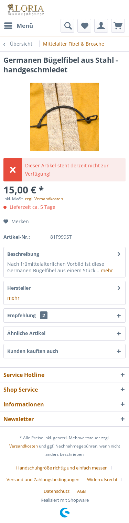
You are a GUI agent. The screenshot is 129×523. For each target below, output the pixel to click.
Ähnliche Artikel (26, 333)
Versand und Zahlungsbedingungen (43, 479)
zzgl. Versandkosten (44, 199)
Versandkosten (23, 446)
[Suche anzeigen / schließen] (67, 26)
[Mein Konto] (101, 26)
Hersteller (19, 288)
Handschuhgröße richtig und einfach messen (62, 468)
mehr (106, 270)
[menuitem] (18, 26)
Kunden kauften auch (32, 351)
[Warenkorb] (118, 26)
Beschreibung (23, 254)
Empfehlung (27, 315)
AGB (81, 491)
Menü (18, 24)
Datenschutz (56, 491)
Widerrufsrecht (102, 479)
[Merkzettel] (84, 26)
